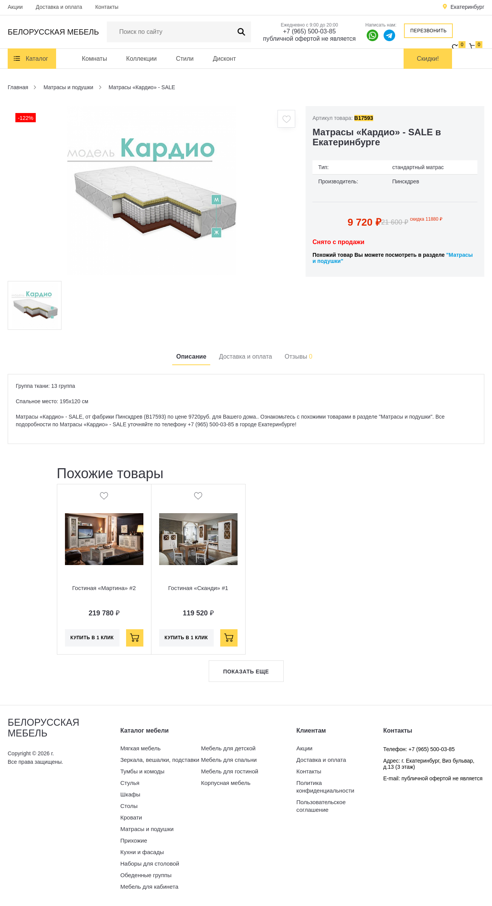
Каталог (37, 58)
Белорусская (53, 32)
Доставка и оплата (59, 7)
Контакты (106, 7)
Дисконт (224, 58)
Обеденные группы (145, 875)
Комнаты (94, 58)
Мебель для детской (228, 748)
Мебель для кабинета (149, 886)
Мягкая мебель (140, 748)
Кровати (131, 817)
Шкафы (130, 794)
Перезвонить (429, 30)
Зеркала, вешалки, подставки (159, 759)
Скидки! (428, 58)
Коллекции (141, 58)
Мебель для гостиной (229, 771)
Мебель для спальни (229, 759)
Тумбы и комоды (142, 771)
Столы (129, 806)
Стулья (130, 783)
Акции (15, 7)
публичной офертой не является (309, 38)
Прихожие (133, 840)
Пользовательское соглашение (321, 806)
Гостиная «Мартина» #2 (104, 588)
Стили (185, 58)
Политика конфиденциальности (325, 787)
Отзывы (298, 356)
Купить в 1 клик (92, 637)
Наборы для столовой (149, 863)
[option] (152, 190)
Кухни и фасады (142, 852)
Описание (191, 356)
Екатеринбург (467, 7)
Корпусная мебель (226, 783)
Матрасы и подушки (147, 829)
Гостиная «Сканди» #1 (198, 588)
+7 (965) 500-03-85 (309, 31)
